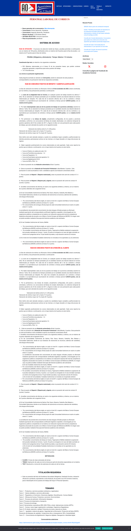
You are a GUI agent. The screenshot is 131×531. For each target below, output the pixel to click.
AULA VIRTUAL (92, 7)
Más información (49, 28)
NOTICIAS (59, 6)
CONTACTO (108, 6)
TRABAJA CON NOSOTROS (99, 8)
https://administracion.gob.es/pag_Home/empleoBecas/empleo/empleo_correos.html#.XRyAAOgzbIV (49, 522)
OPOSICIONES (67, 6)
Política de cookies (107, 528)
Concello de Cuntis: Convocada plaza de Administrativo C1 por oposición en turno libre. (96, 45)
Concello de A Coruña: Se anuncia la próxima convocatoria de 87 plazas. (95, 50)
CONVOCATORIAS (77, 6)
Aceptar (98, 528)
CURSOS (86, 6)
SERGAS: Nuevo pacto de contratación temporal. (96, 26)
